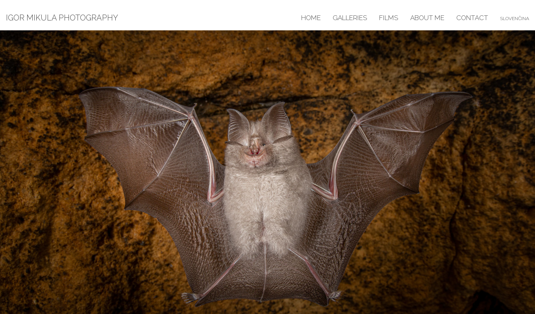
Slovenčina (514, 18)
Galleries (350, 18)
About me (427, 18)
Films (388, 18)
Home (311, 18)
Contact (472, 18)
